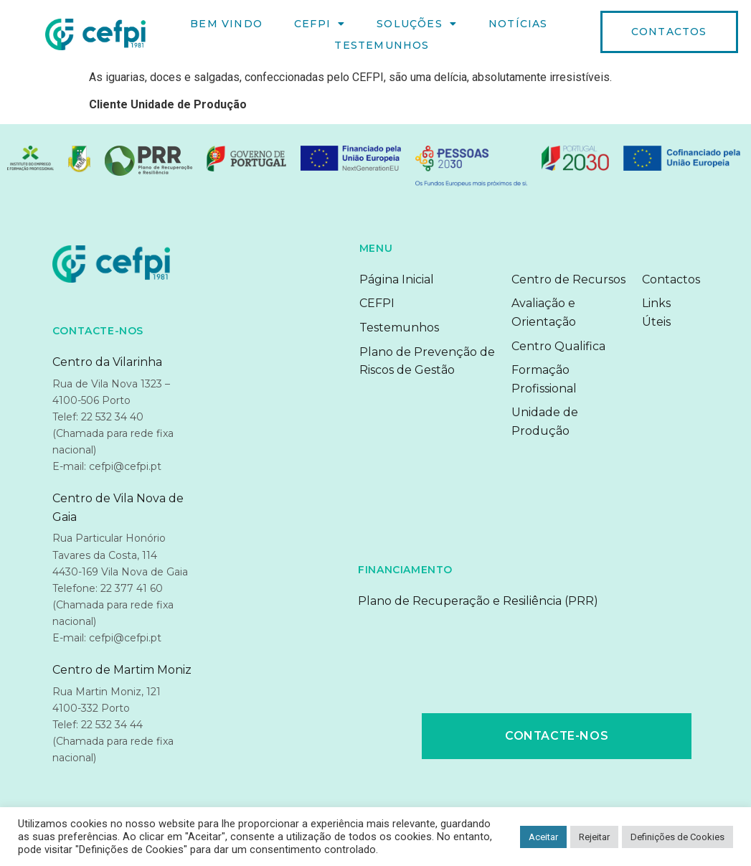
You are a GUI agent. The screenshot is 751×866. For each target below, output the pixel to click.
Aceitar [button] (543, 837)
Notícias (518, 23)
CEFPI (319, 23)
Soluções (417, 23)
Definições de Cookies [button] (677, 837)
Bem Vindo (226, 23)
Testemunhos (381, 45)
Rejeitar (594, 837)
